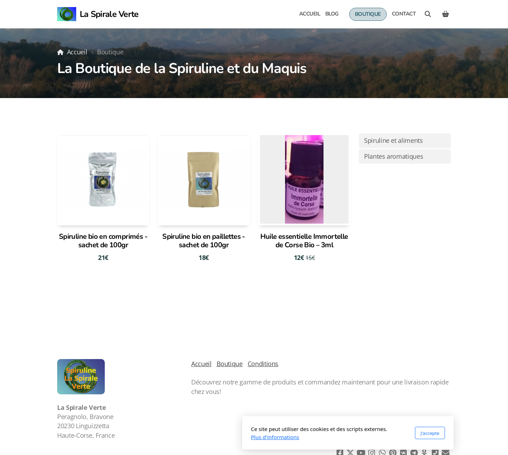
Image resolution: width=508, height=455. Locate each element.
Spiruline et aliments (393, 140)
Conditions (263, 363)
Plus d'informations (181, 437)
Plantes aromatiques (393, 156)
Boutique (230, 363)
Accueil (77, 52)
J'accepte (336, 433)
